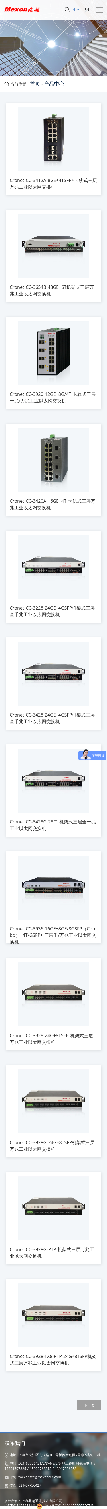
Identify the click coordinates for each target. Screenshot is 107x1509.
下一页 (89, 1405)
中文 (76, 9)
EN (86, 9)
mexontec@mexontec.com (40, 1477)
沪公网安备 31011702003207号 (69, 1505)
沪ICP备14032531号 (20, 1505)
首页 (35, 83)
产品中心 (54, 83)
